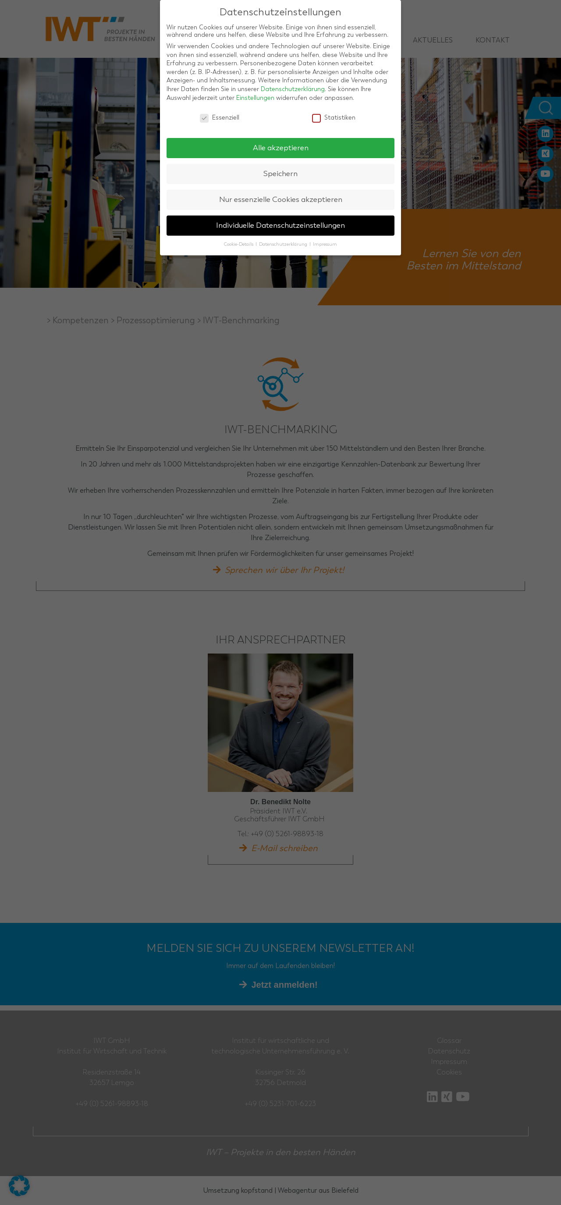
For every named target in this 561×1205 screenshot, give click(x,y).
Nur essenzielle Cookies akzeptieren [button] (280, 199)
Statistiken (333, 117)
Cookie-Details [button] (239, 244)
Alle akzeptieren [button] (281, 147)
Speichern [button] (280, 173)
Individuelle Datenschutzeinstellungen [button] (280, 225)
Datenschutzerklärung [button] (284, 244)
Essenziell (219, 117)
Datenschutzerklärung (293, 89)
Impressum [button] (325, 244)
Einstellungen (255, 98)
